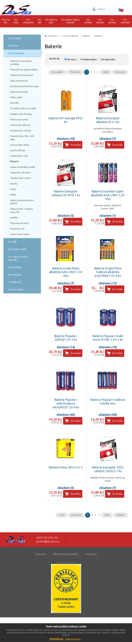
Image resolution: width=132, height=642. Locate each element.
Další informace (73, 639)
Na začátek (57, 72)
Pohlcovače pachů (19, 119)
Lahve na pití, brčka (19, 234)
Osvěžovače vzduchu (20, 130)
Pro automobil (125, 21)
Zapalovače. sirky (19, 156)
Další (105, 72)
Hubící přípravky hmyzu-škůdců (22, 202)
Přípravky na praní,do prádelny (21, 62)
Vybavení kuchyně (19, 92)
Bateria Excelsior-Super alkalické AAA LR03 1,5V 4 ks (108, 195)
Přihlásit (101, 9)
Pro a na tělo (5, 21)
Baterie (14, 161)
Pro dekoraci (112, 21)
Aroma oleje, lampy (19, 145)
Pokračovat (56, 639)
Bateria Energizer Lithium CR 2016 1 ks (65, 193)
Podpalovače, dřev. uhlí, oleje (22, 137)
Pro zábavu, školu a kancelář (70, 21)
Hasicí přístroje (17, 150)
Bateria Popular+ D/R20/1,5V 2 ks (65, 337)
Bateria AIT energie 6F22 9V (65, 120)
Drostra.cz (53, 36)
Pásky (13, 189)
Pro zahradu (100, 21)
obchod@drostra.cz (48, 541)
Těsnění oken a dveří (20, 178)
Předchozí (75, 72)
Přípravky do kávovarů (21, 75)
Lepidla (13, 183)
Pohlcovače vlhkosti (20, 125)
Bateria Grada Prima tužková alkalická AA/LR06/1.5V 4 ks (107, 272)
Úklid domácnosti (19, 81)
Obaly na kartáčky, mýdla (22, 167)
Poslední (121, 515)
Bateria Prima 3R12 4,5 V (66, 467)
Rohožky (14, 103)
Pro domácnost (28, 21)
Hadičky (14, 217)
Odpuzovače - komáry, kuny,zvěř (21, 210)
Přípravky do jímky (19, 223)
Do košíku (75, 144)
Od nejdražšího (108, 59)
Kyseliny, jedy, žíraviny (21, 114)
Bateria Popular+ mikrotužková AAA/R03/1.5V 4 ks (65, 403)
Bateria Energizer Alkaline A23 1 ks (108, 120)
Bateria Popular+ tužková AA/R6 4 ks (107, 401)
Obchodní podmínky (65, 554)
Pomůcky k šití (17, 228)
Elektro (86, 36)
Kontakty (91, 554)
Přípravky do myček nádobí (23, 69)
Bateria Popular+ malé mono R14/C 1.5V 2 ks (107, 337)
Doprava (40, 554)
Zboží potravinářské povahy (24, 86)
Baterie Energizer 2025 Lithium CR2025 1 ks (108, 469)
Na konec (120, 72)
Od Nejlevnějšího (89, 59)
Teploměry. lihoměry (20, 172)
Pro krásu (16, 21)
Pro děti (39, 21)
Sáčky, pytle (16, 97)
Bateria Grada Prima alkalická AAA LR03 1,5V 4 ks (65, 272)
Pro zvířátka (88, 21)
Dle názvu (71, 59)
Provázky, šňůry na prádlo (23, 108)
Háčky (13, 194)
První (61, 515)
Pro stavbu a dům (51, 21)
